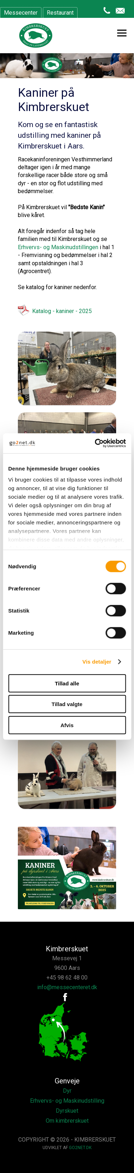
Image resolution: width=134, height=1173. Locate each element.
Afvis (67, 725)
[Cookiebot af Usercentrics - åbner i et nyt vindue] (95, 443)
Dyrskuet (67, 1110)
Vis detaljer (97, 662)
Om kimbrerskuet (67, 1120)
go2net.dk (80, 1147)
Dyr (67, 1090)
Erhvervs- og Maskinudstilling (67, 1100)
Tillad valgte (66, 704)
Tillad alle (67, 683)
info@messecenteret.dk (67, 987)
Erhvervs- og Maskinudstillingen (58, 247)
